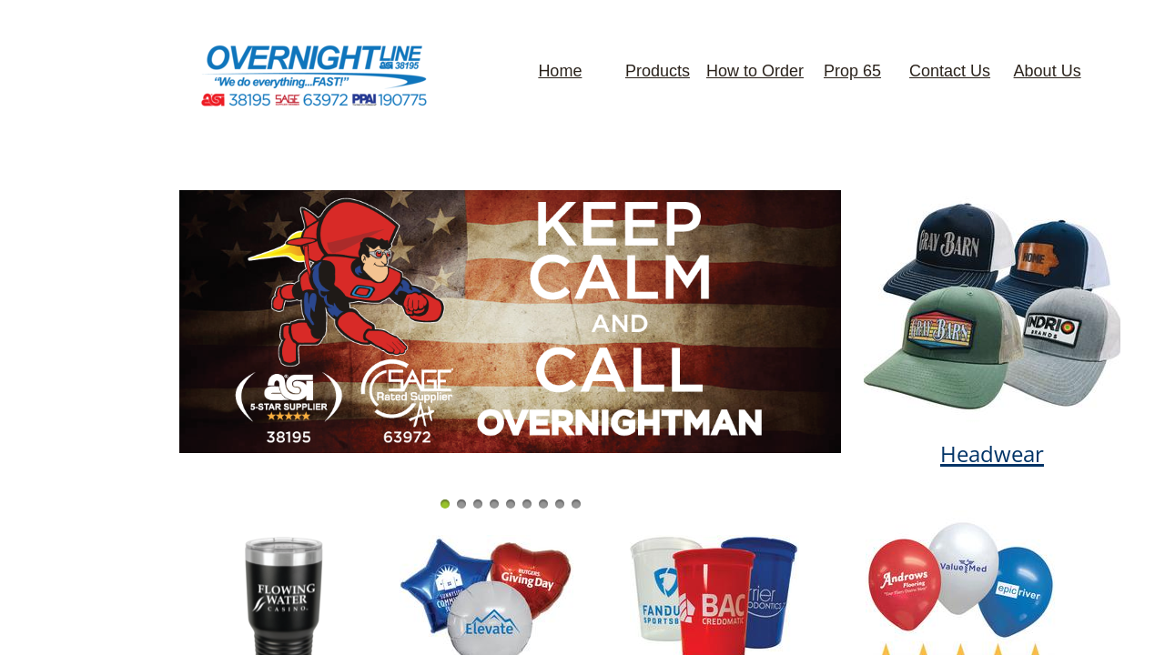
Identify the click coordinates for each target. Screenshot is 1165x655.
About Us (1047, 71)
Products (657, 71)
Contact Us (949, 71)
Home (560, 71)
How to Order (755, 71)
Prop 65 (852, 71)
